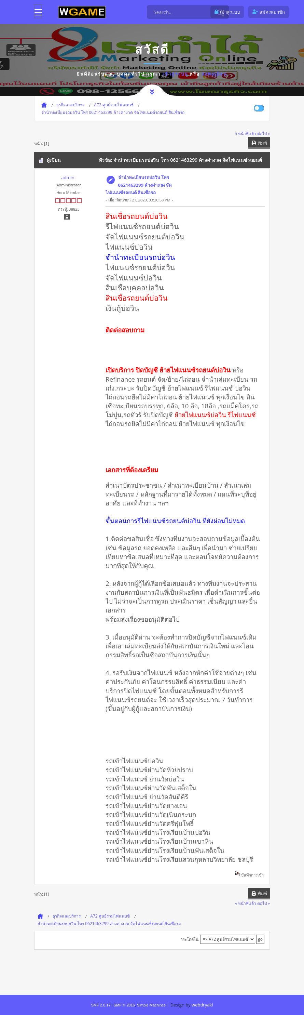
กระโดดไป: (189, 939)
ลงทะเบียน (214, 74)
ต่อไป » (263, 133)
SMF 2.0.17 (100, 1005)
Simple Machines (151, 1005)
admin (67, 177)
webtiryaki (202, 1005)
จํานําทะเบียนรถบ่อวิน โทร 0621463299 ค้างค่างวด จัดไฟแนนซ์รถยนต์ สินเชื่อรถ (138, 185)
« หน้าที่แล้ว (245, 133)
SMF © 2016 (124, 1005)
